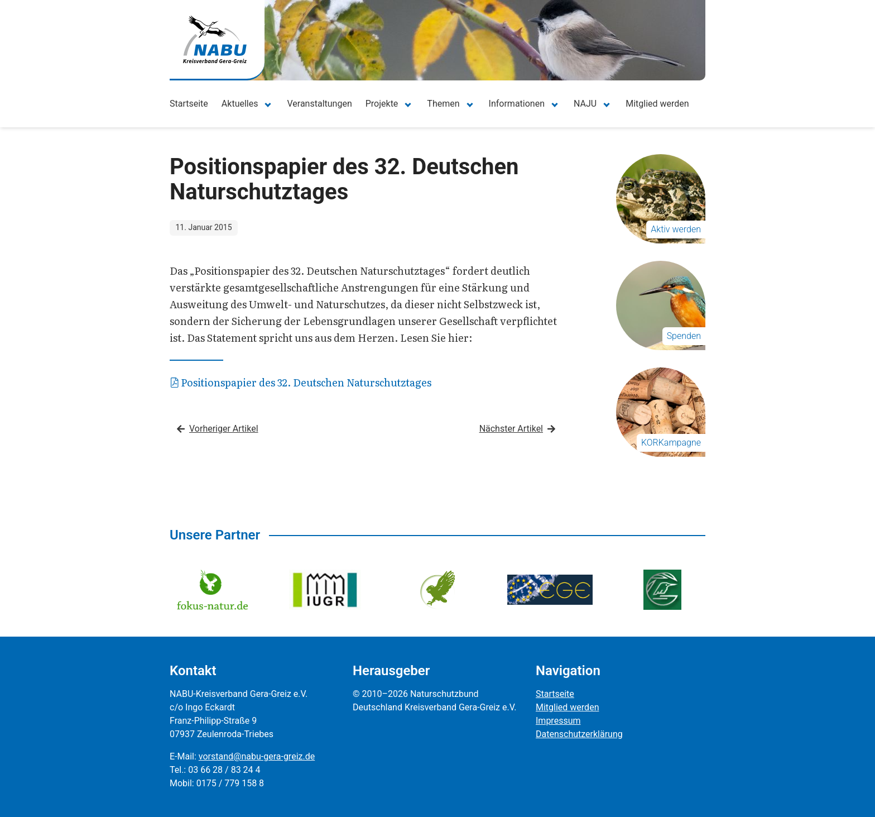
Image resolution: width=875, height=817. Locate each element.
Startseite (189, 103)
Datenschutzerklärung (579, 734)
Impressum (558, 720)
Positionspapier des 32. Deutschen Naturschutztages (301, 382)
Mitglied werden (657, 103)
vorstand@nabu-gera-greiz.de (257, 756)
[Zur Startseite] (215, 39)
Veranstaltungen (319, 103)
